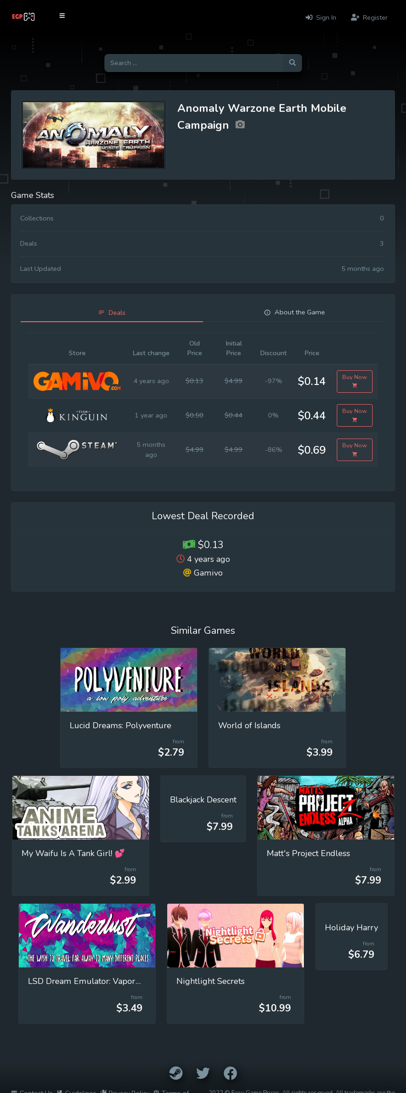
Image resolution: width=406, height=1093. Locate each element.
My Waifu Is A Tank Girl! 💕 (73, 853)
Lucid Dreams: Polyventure (120, 725)
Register (369, 17)
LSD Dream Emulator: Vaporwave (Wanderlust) (118, 981)
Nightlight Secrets (210, 981)
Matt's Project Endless (308, 853)
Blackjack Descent (203, 799)
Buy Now (354, 381)
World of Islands (249, 725)
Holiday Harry (351, 927)
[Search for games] (193, 63)
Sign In (321, 17)
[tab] (112, 313)
